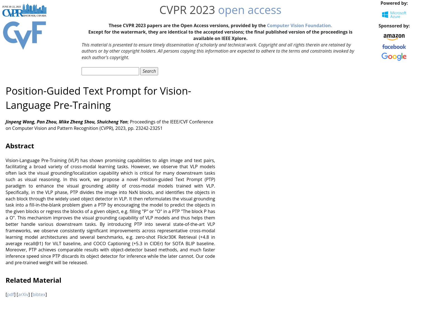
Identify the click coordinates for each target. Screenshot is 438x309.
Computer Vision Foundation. (299, 25)
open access (250, 9)
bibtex (39, 294)
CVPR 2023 (187, 9)
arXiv (23, 294)
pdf (10, 294)
